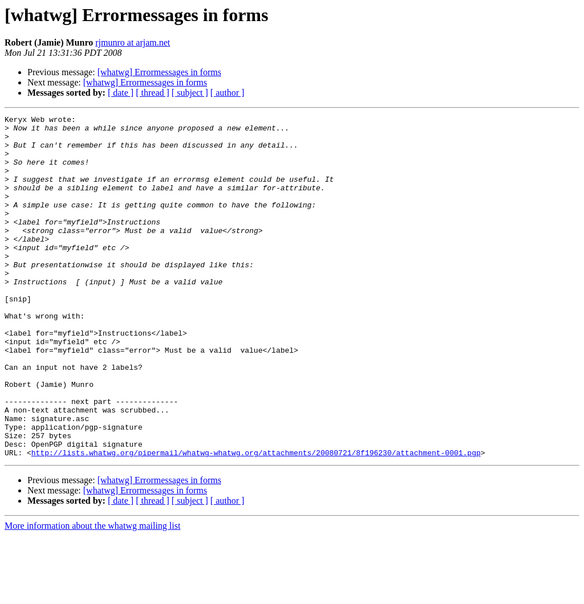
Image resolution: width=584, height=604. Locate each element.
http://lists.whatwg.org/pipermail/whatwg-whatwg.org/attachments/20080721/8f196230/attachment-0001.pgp (256, 521)
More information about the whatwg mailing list (92, 594)
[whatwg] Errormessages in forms (159, 72)
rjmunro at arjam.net (132, 42)
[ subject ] (190, 92)
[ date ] (120, 92)
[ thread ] (152, 92)
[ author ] (227, 92)
